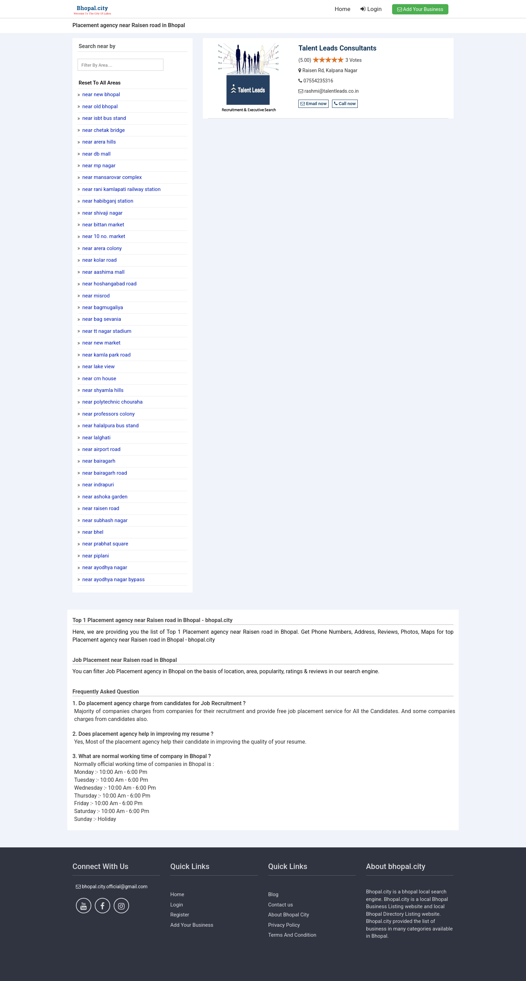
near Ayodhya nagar (104, 567)
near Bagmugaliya (102, 307)
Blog (273, 894)
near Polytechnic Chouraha (111, 402)
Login (371, 8)
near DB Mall (96, 154)
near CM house (98, 378)
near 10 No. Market (103, 236)
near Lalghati (96, 438)
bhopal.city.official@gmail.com (112, 886)
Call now (345, 103)
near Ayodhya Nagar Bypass (113, 579)
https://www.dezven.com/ (100, 976)
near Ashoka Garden (104, 497)
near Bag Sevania (101, 319)
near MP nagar (98, 165)
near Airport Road (101, 449)
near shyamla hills (102, 390)
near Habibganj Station (107, 201)
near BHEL (92, 532)
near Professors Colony (108, 414)
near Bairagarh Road (104, 473)
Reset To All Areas (100, 83)
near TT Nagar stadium (106, 331)
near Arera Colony (101, 248)
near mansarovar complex (111, 177)
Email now (313, 103)
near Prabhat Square (104, 544)
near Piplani (95, 556)
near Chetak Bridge (103, 130)
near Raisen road (100, 508)
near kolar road (99, 260)
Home (343, 8)
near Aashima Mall (103, 272)
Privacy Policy (284, 925)
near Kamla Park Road (105, 355)
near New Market (101, 343)
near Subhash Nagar (104, 520)
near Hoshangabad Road (109, 284)
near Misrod (95, 296)
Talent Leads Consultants (337, 48)
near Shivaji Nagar (102, 213)
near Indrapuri (97, 485)
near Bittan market (102, 225)
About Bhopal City (288, 915)
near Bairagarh (98, 461)
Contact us (280, 905)
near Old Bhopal (99, 106)
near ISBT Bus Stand (103, 118)
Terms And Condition (292, 935)
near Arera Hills (98, 142)
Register (179, 915)
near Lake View (98, 366)
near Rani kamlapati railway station (121, 189)
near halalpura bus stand (110, 425)
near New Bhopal (100, 94)
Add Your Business (420, 9)
